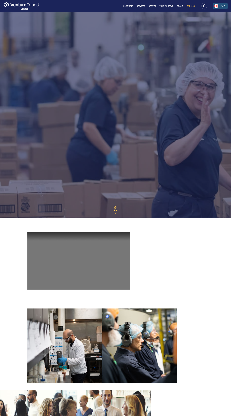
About (180, 6)
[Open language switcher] (220, 6)
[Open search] (204, 6)
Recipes (152, 6)
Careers (191, 6)
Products (128, 6)
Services (141, 6)
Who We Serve (166, 6)
